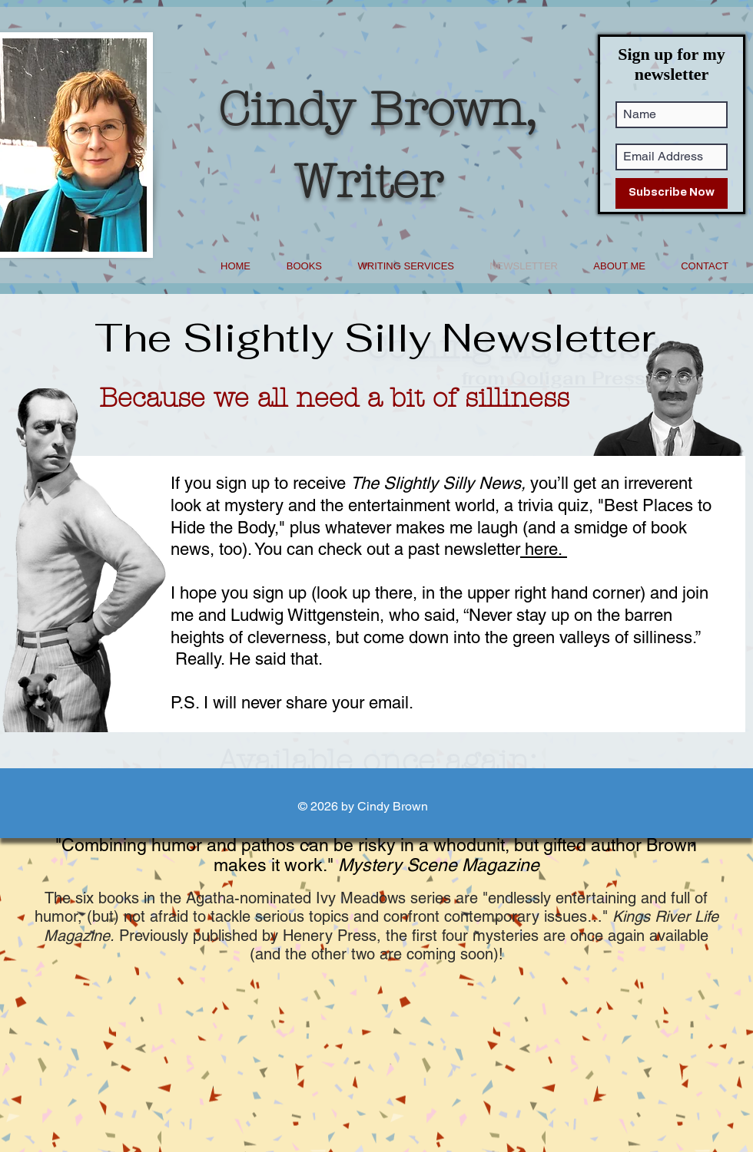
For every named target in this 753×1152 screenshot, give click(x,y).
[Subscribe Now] (671, 193)
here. (543, 549)
